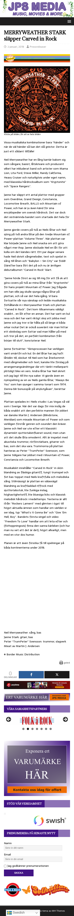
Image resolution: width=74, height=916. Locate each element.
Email (7, 854)
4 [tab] (37, 729)
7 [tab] (51, 729)
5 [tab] (41, 729)
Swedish (16, 912)
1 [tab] (23, 729)
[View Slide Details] (37, 720)
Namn (8, 843)
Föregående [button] (9, 720)
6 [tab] (46, 729)
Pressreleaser (38, 47)
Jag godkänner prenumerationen (26, 866)
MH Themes (58, 911)
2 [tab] (28, 729)
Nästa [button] (65, 720)
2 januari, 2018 (15, 47)
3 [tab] (32, 729)
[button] (68, 21)
